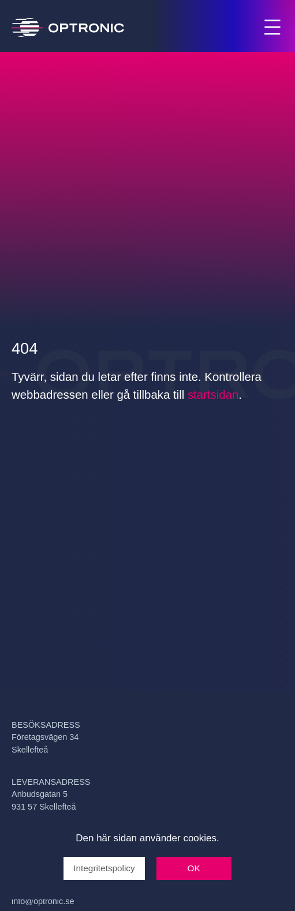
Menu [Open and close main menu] (273, 28)
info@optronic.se (43, 901)
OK (194, 868)
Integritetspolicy (104, 868)
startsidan (213, 394)
